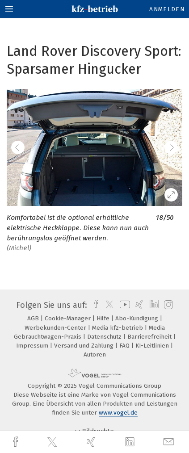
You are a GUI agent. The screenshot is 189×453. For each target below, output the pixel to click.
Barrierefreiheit (150, 336)
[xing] (92, 442)
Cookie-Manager (68, 318)
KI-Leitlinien (153, 345)
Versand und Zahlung (84, 345)
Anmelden (167, 9)
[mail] (170, 442)
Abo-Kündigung (137, 318)
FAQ (125, 345)
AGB (34, 318)
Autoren (95, 354)
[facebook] (16, 442)
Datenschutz (105, 336)
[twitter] (53, 442)
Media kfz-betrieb (118, 327)
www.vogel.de (118, 412)
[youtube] (123, 305)
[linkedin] (131, 442)
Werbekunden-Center (56, 327)
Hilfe (104, 318)
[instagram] (167, 305)
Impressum (33, 345)
